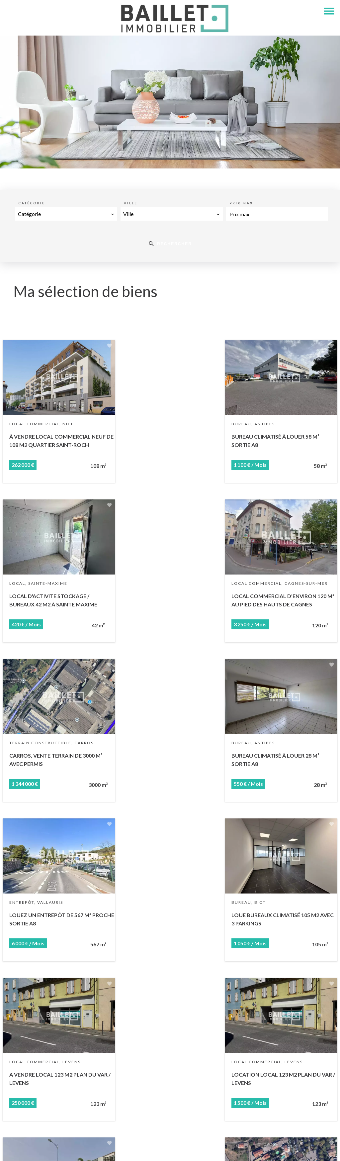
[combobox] (66, 214)
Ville (130, 203)
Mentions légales (118, 1149)
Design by (290, 1149)
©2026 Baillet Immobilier (62, 1149)
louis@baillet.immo (113, 1130)
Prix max (241, 203)
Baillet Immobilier (112, 1075)
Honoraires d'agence (167, 1149)
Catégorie (32, 203)
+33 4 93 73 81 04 (112, 1121)
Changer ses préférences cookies (235, 1149)
